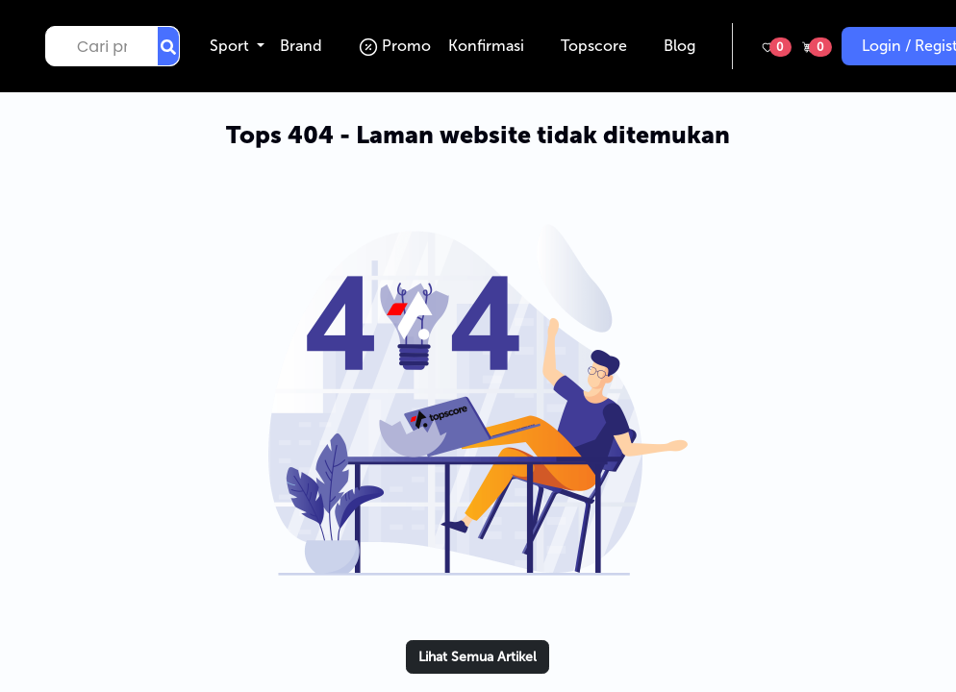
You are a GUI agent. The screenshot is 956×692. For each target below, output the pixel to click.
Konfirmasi (490, 46)
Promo (399, 46)
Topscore (598, 46)
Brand (305, 46)
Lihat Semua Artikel (477, 657)
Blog (683, 46)
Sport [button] (231, 46)
